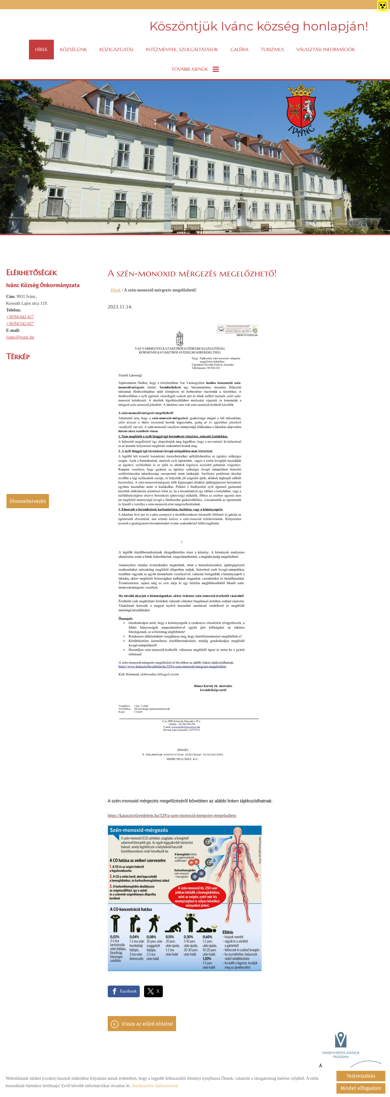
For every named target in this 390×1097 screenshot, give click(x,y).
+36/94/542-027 (20, 323)
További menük (195, 69)
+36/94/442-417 (20, 317)
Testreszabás (361, 1076)
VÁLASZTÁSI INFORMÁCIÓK (325, 49)
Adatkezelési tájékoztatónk (154, 1085)
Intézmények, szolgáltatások (182, 49)
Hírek (41, 49)
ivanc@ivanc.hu (20, 337)
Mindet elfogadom (360, 1088)
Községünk (73, 49)
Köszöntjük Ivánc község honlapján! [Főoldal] (258, 26)
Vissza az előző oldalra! (147, 1024)
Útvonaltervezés (28, 501)
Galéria (239, 49)
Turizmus (272, 49)
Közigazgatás (116, 49)
